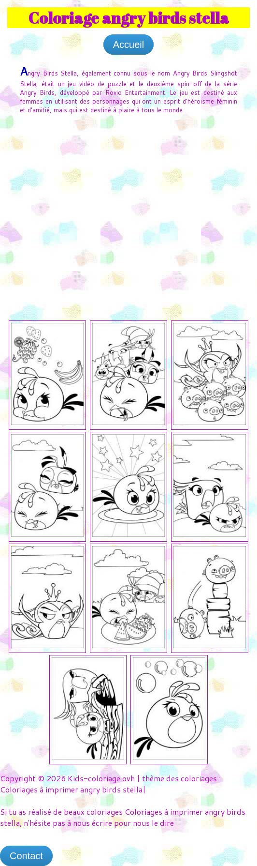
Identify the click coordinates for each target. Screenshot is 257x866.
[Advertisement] (128, 194)
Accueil (128, 44)
